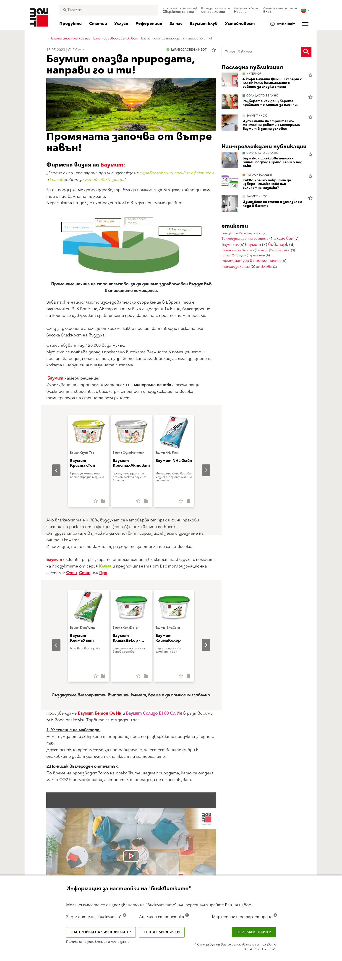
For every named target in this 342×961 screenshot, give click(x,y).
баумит (253, 244)
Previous (52, 470)
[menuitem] (179, 10)
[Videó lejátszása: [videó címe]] (131, 856)
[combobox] (108, 10)
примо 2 (228, 255)
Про (103, 572)
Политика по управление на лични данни (97, 942)
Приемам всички (254, 932)
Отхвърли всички (162, 932)
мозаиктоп (281, 250)
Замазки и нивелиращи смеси (242, 233)
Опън (71, 572)
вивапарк (278, 244)
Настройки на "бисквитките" (101, 932)
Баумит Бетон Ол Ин (100, 713)
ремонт (258, 255)
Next (202, 470)
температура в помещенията (251, 260)
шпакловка (264, 267)
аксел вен (283, 238)
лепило (264, 250)
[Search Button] (306, 52)
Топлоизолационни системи (245, 239)
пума (242, 255)
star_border (214, 50)
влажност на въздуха (238, 250)
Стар (84, 572)
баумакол (230, 244)
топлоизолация (236, 266)
